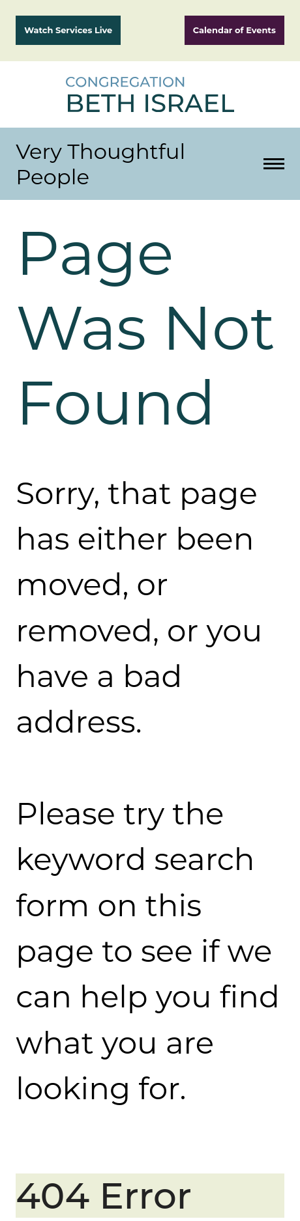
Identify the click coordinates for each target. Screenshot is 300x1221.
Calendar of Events (234, 30)
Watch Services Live (68, 30)
